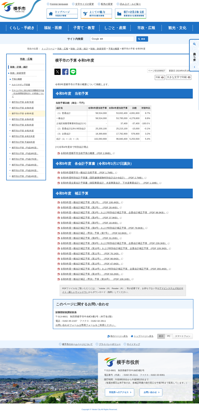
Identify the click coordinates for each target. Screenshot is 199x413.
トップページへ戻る (143, 336)
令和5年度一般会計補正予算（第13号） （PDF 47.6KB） (92, 263)
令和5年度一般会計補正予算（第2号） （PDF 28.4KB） (91, 207)
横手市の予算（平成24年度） (25, 176)
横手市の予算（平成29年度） (25, 148)
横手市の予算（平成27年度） (25, 159)
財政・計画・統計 (79, 48)
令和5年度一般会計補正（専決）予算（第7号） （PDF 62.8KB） (96, 233)
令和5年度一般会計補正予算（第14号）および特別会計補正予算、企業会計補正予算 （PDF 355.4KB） (116, 268)
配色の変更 (107, 4)
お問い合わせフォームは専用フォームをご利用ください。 (86, 325)
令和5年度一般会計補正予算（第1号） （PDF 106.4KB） (92, 202)
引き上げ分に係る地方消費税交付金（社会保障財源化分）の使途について (28, 93)
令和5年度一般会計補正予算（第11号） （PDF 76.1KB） (92, 253)
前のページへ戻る (119, 336)
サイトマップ (133, 344)
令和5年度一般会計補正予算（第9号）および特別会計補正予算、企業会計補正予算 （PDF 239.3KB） (115, 243)
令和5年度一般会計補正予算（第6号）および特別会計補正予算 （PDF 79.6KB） (104, 228)
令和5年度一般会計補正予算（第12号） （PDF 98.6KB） (92, 258)
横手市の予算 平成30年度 (23, 142)
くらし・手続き (22, 28)
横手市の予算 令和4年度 (23, 119)
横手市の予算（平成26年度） (25, 165)
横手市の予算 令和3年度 (23, 125)
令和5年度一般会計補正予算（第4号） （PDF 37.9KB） (91, 217)
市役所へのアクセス (119, 392)
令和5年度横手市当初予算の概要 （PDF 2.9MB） (88, 153)
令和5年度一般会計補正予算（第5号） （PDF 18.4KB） (91, 222)
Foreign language (59, 4)
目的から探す (194, 55)
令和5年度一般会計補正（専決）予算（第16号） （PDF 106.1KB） (97, 279)
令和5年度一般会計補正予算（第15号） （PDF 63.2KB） (92, 274)
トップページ (48, 48)
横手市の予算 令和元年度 (23, 136)
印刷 (158, 77)
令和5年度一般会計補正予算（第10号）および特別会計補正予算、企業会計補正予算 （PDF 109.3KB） (116, 248)
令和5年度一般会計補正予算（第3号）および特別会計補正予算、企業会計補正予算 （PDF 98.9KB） (114, 212)
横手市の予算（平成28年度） (25, 153)
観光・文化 (177, 28)
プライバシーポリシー (110, 344)
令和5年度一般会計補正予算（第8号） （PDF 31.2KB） (91, 238)
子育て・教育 (84, 28)
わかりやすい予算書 (21, 84)
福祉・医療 (53, 28)
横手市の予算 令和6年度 (23, 108)
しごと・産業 (115, 28)
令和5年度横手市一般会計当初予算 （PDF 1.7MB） (89, 172)
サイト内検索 (75, 38)
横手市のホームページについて (77, 344)
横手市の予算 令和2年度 (23, 131)
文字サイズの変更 (84, 4)
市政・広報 (146, 28)
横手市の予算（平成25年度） (25, 170)
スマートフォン (182, 336)
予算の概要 (113, 48)
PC (168, 336)
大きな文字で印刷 (177, 77)
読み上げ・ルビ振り (130, 4)
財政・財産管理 (98, 48)
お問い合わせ (150, 392)
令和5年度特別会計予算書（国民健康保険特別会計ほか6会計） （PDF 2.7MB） (103, 177)
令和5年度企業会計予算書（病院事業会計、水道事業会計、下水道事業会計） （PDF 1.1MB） (111, 182)
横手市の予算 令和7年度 (23, 102)
